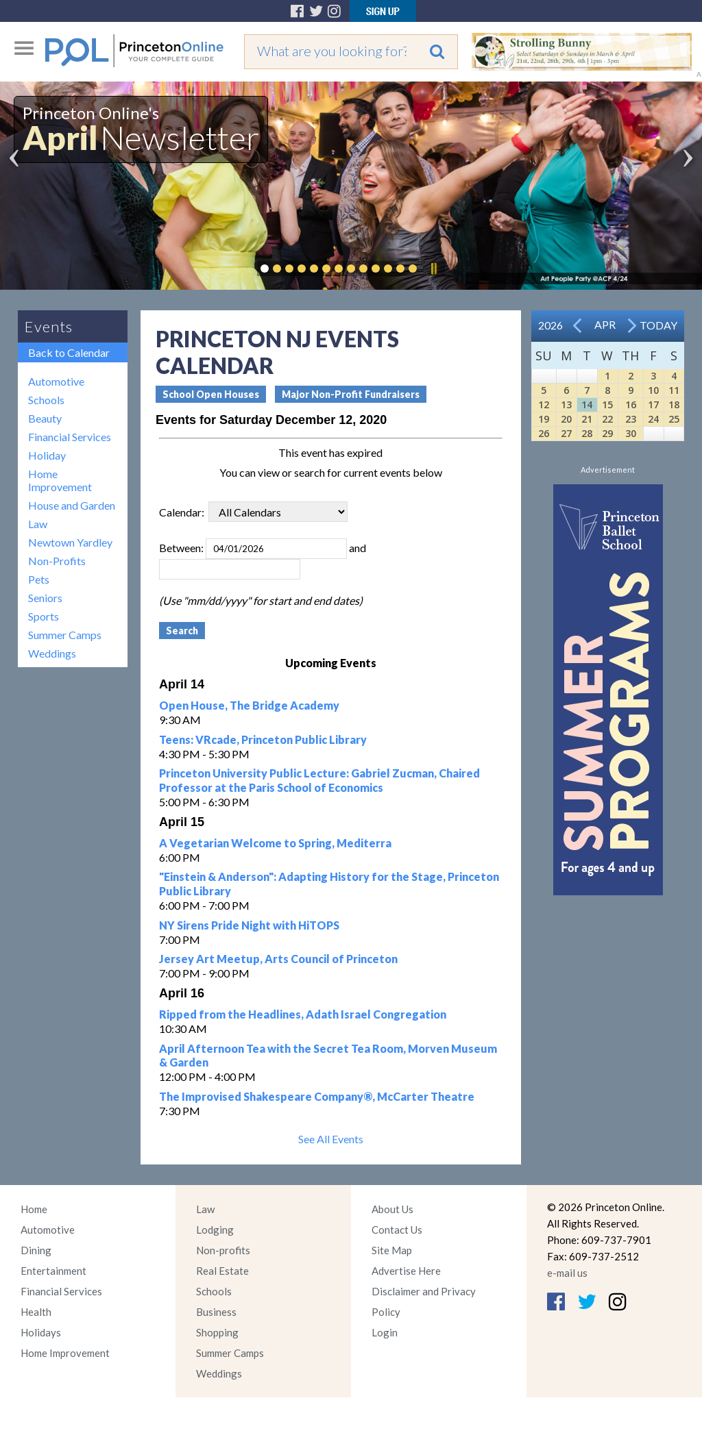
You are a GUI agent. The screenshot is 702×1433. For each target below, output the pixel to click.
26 (543, 433)
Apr (605, 324)
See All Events (330, 1138)
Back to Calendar (69, 352)
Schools (46, 399)
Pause (433, 268)
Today (658, 325)
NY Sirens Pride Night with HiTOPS (249, 925)
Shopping (217, 1332)
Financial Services (69, 436)
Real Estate (222, 1270)
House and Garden (71, 505)
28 (586, 433)
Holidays (41, 1332)
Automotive (56, 381)
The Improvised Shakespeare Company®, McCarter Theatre (316, 1096)
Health (36, 1312)
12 (543, 404)
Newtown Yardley (70, 542)
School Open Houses (210, 394)
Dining (36, 1250)
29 (607, 433)
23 (630, 418)
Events (49, 326)
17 (653, 404)
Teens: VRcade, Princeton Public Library (263, 739)
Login (385, 1332)
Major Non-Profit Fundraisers (351, 394)
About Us (392, 1209)
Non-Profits (57, 560)
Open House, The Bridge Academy (249, 705)
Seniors (45, 597)
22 (607, 418)
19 (543, 418)
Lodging (215, 1229)
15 (607, 404)
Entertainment (53, 1270)
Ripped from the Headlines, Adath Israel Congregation (302, 1014)
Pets (38, 579)
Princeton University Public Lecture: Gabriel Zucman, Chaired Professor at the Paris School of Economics (319, 780)
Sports (43, 616)
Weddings (52, 653)
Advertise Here (406, 1270)
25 (673, 418)
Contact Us (397, 1229)
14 (586, 404)
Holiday (47, 455)
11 (673, 390)
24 (653, 418)
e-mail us (567, 1273)
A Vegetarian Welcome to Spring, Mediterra (275, 842)
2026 (550, 325)
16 (630, 404)
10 (653, 390)
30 (630, 433)
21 (586, 418)
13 (566, 404)
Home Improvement (60, 480)
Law (37, 523)
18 (673, 404)
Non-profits (223, 1250)
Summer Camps (64, 634)
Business (216, 1312)
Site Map (392, 1250)
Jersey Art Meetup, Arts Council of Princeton (278, 958)
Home (34, 1209)
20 (566, 418)
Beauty (45, 418)
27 (566, 433)
